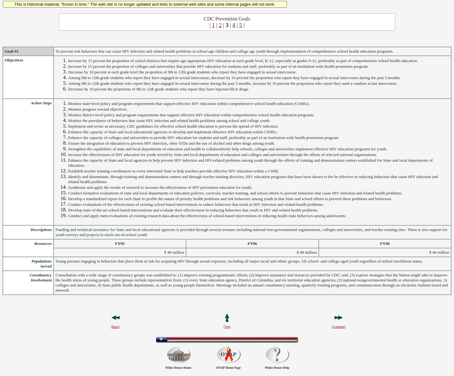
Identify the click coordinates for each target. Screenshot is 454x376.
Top (226, 326)
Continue (339, 326)
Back (115, 326)
